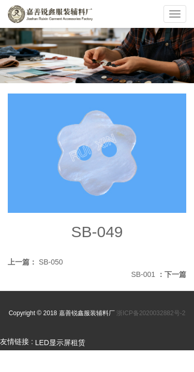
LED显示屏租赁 (60, 342)
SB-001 (143, 274)
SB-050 (51, 262)
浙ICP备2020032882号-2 (150, 313)
